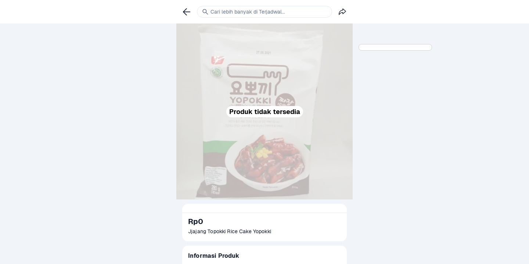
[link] (186, 11)
